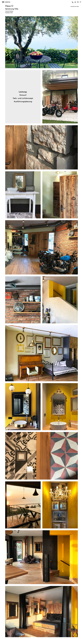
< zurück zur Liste (74, 6)
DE (78, 2)
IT (80, 2)
